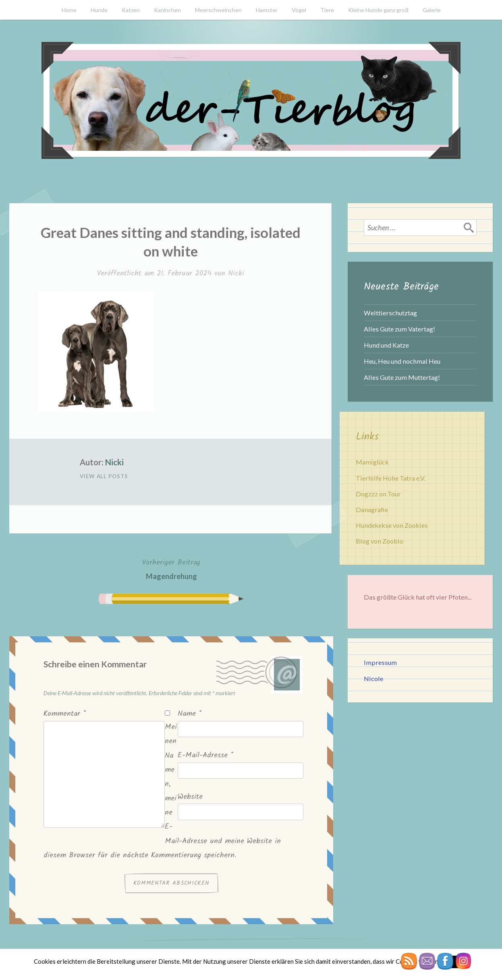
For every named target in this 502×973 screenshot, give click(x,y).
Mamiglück (372, 462)
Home (69, 9)
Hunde (99, 9)
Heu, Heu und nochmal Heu (402, 361)
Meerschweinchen (218, 9)
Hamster (267, 9)
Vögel (299, 9)
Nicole (373, 678)
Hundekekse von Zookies (392, 525)
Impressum (380, 662)
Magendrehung (171, 568)
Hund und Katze (386, 345)
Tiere (327, 9)
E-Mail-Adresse (205, 755)
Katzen (131, 9)
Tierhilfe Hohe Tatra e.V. (390, 478)
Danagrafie (372, 509)
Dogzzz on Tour (378, 494)
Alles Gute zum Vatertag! (399, 329)
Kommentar (65, 714)
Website (190, 797)
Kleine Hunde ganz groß (378, 9)
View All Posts (104, 476)
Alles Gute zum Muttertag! (402, 377)
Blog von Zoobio (379, 541)
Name (189, 714)
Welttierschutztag (390, 313)
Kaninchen (167, 9)
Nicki (236, 273)
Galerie (432, 9)
